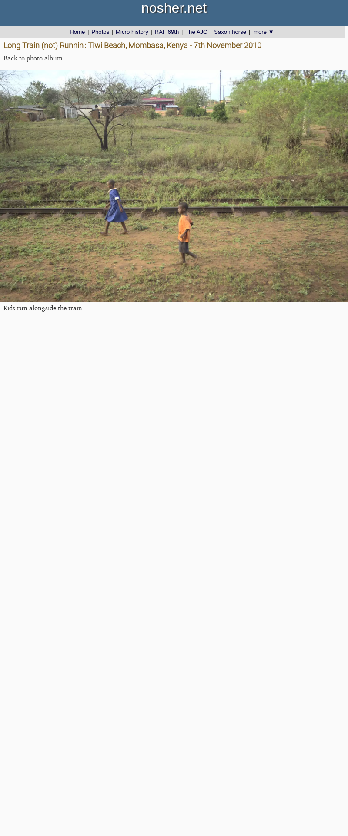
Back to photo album (33, 58)
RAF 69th (167, 32)
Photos (100, 32)
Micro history (132, 32)
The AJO (196, 32)
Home (77, 32)
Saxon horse (230, 32)
